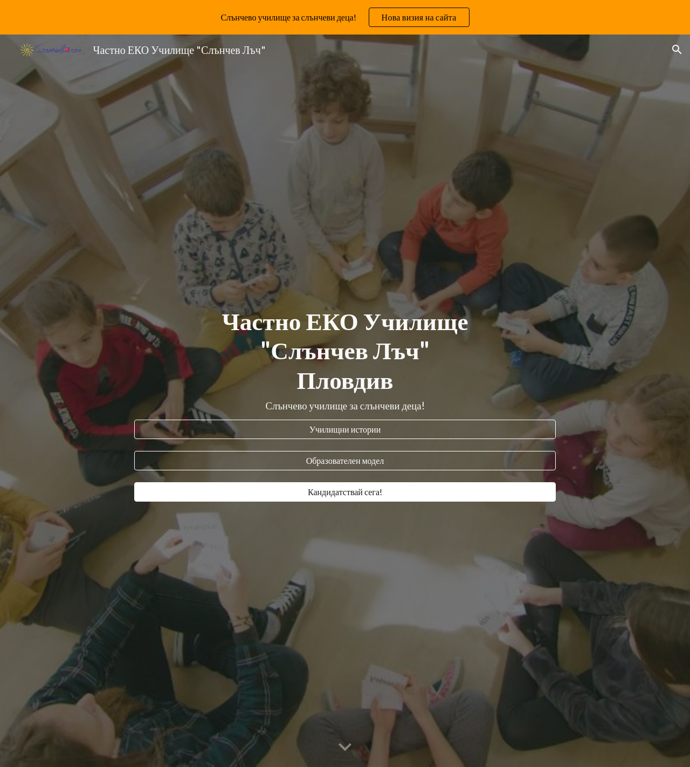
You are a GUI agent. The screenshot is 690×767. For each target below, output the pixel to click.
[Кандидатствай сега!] (345, 492)
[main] (345, 360)
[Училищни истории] (345, 429)
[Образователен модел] (345, 461)
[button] (677, 50)
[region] (345, 17)
